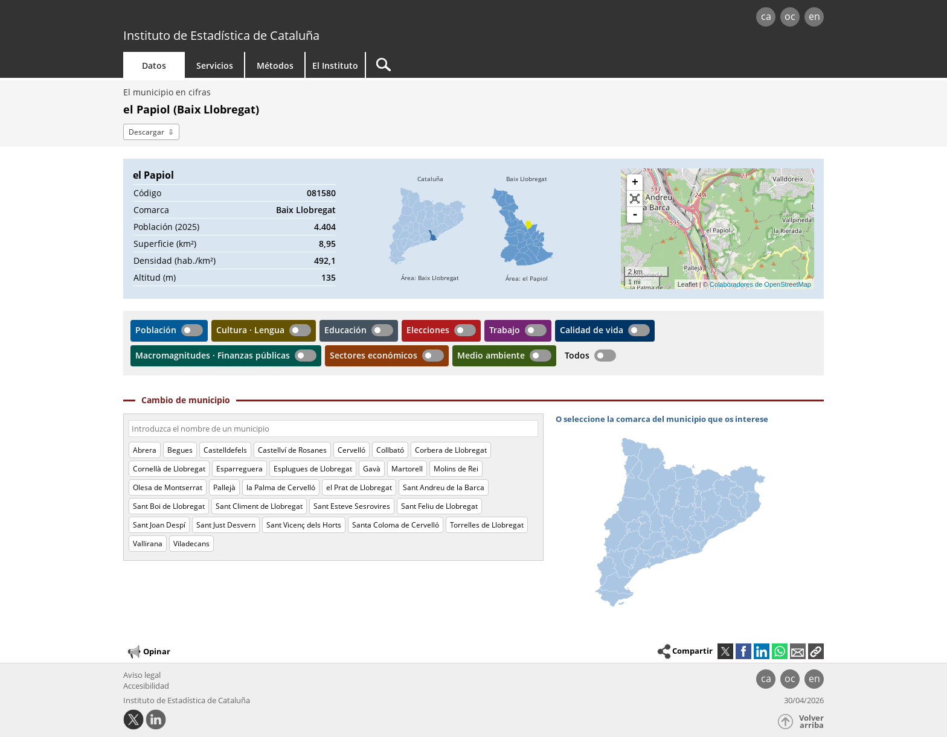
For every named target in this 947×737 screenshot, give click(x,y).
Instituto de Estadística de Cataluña (221, 35)
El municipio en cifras (167, 92)
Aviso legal (142, 674)
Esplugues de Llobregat (313, 469)
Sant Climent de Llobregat (259, 506)
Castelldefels (225, 450)
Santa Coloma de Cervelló (395, 525)
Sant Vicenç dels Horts (303, 525)
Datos (154, 65)
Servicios (214, 65)
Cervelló (351, 450)
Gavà (371, 469)
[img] (430, 228)
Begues (180, 450)
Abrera (144, 450)
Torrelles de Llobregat (487, 525)
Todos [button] (577, 355)
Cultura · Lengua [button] (250, 330)
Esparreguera (239, 469)
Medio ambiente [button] (491, 355)
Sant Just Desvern (225, 525)
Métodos (275, 65)
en (814, 16)
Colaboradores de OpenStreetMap (760, 284)
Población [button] (155, 330)
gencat (263, 17)
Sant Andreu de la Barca (443, 487)
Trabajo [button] (504, 330)
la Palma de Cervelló (280, 487)
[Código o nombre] (333, 428)
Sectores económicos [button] (373, 355)
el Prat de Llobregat (359, 487)
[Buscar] (468, 65)
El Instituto (335, 65)
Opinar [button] (148, 652)
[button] (816, 651)
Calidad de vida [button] (591, 330)
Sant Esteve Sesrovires (351, 506)
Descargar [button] (146, 132)
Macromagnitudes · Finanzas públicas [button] (212, 355)
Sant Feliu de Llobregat (439, 506)
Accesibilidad (146, 685)
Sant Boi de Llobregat (169, 506)
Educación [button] (345, 330)
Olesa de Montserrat (167, 487)
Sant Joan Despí (159, 525)
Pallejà (224, 487)
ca (766, 16)
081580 (321, 193)
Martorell (407, 469)
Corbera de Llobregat (451, 450)
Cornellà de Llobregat (169, 469)
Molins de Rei (456, 469)
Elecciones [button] (427, 330)
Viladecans (191, 543)
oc (790, 16)
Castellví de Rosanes (292, 450)
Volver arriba (811, 721)
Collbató (390, 450)
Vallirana (147, 543)
